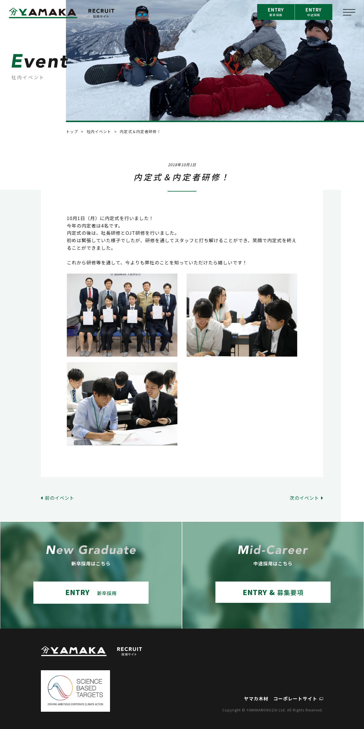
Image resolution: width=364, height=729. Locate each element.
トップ (72, 131)
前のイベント (59, 497)
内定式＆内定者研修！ (140, 131)
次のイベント (304, 497)
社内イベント (99, 131)
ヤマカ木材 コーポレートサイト (280, 698)
